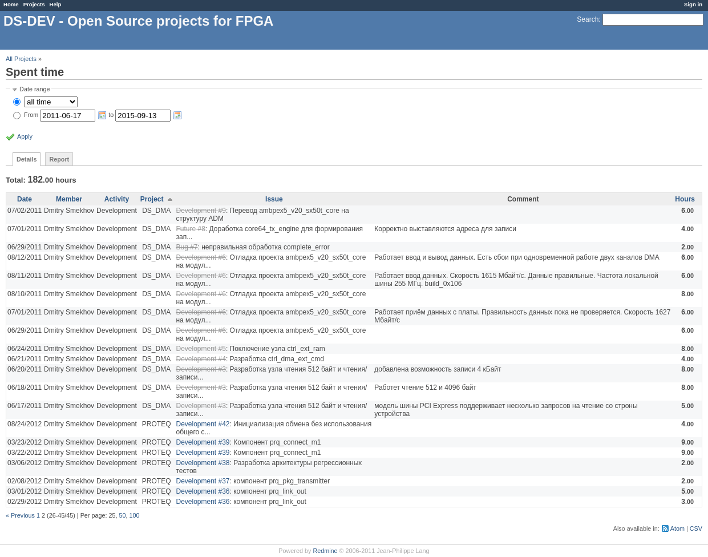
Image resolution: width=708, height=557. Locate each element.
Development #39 (202, 442)
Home (11, 4)
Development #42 (202, 424)
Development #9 (200, 211)
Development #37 (202, 481)
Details (27, 159)
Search (587, 19)
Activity (116, 199)
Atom (677, 528)
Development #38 (202, 463)
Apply (25, 136)
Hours (685, 199)
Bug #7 (186, 247)
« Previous (20, 515)
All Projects (21, 58)
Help (56, 4)
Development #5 (200, 349)
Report (59, 159)
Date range (34, 89)
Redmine (325, 550)
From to (103, 114)
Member (69, 199)
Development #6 (200, 257)
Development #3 (200, 369)
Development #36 (202, 491)
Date (24, 199)
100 (135, 515)
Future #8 (190, 229)
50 (122, 515)
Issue (274, 199)
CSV (696, 528)
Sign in (693, 4)
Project (152, 199)
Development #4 (200, 359)
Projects (34, 4)
